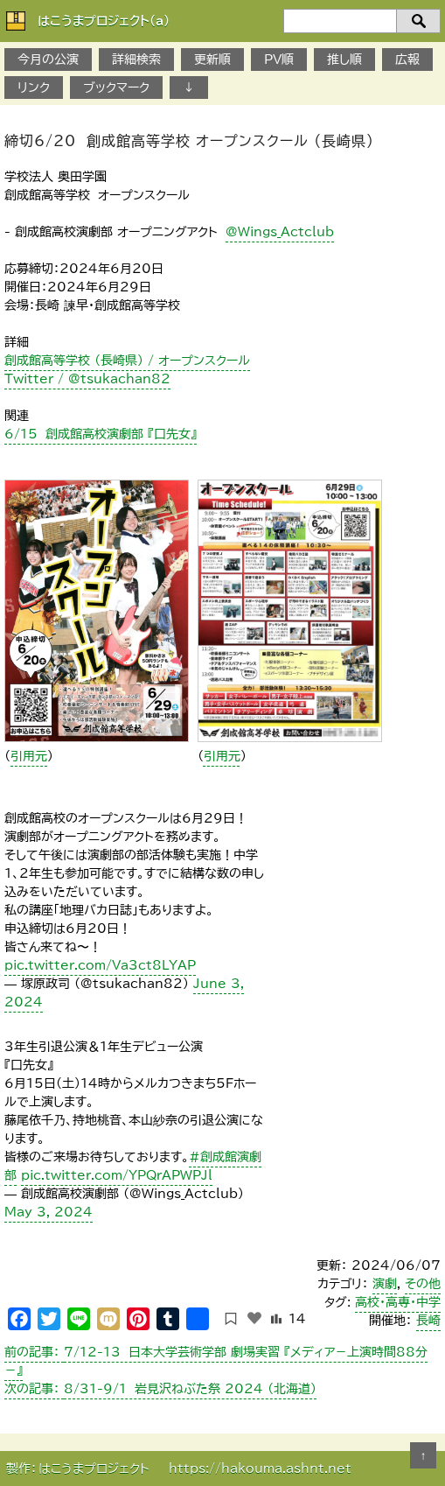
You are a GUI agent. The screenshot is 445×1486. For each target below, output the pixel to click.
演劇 (384, 1284)
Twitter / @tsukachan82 (87, 379)
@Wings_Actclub (280, 232)
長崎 (428, 1320)
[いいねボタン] (254, 1318)
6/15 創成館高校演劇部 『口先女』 (100, 434)
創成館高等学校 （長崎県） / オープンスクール (127, 360)
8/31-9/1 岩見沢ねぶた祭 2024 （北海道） (160, 1389)
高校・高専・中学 (398, 1302)
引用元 (28, 756)
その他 (423, 1284)
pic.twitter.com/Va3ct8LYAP (100, 965)
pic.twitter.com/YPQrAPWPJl (116, 1175)
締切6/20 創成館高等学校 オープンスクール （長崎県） (189, 141)
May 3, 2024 (48, 1212)
